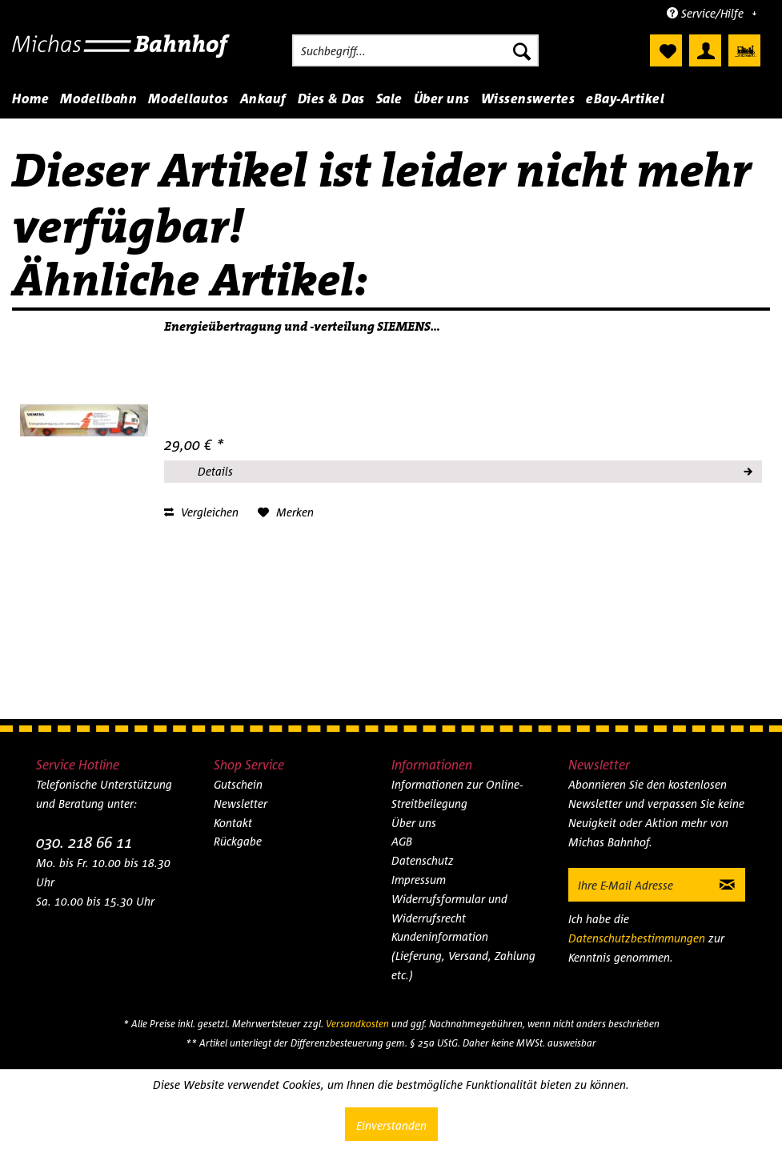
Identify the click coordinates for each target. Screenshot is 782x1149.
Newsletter (240, 803)
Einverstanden (391, 1125)
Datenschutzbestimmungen (636, 938)
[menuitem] (415, 50)
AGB (401, 841)
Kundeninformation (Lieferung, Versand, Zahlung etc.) (463, 956)
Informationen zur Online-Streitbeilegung (457, 793)
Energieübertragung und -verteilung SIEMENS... (302, 327)
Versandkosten (357, 1024)
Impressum (418, 879)
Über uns (413, 823)
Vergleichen (201, 512)
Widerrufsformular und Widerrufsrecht (449, 908)
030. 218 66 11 (84, 842)
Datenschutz (422, 860)
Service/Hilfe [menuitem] (707, 13)
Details (474, 469)
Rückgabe (238, 841)
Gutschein (238, 784)
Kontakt (233, 823)
